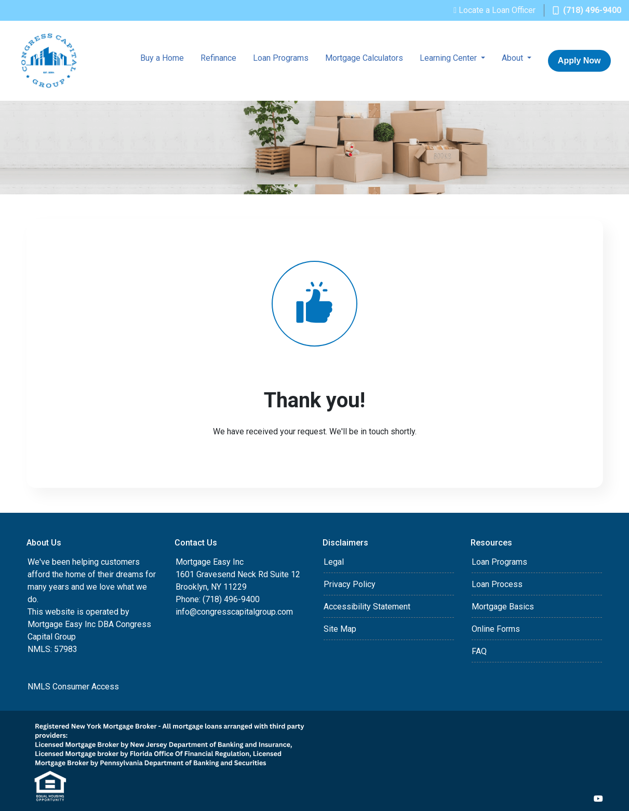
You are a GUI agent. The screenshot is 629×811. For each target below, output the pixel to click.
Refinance (218, 58)
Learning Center (449, 58)
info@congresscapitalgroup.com (234, 612)
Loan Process (497, 584)
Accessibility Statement (367, 606)
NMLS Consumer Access (73, 687)
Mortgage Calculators (364, 58)
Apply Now (579, 60)
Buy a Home (162, 58)
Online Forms (496, 629)
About (513, 58)
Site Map (340, 629)
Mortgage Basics (503, 606)
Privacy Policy (350, 584)
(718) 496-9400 (587, 10)
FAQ (479, 651)
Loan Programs (281, 58)
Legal (334, 562)
